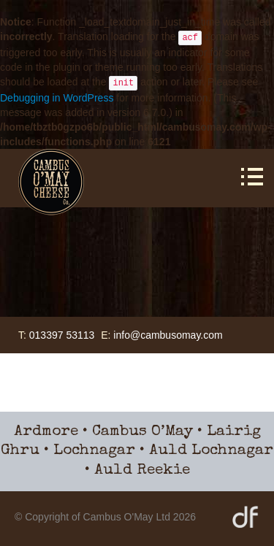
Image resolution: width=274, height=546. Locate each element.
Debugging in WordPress (56, 98)
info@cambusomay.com (167, 335)
